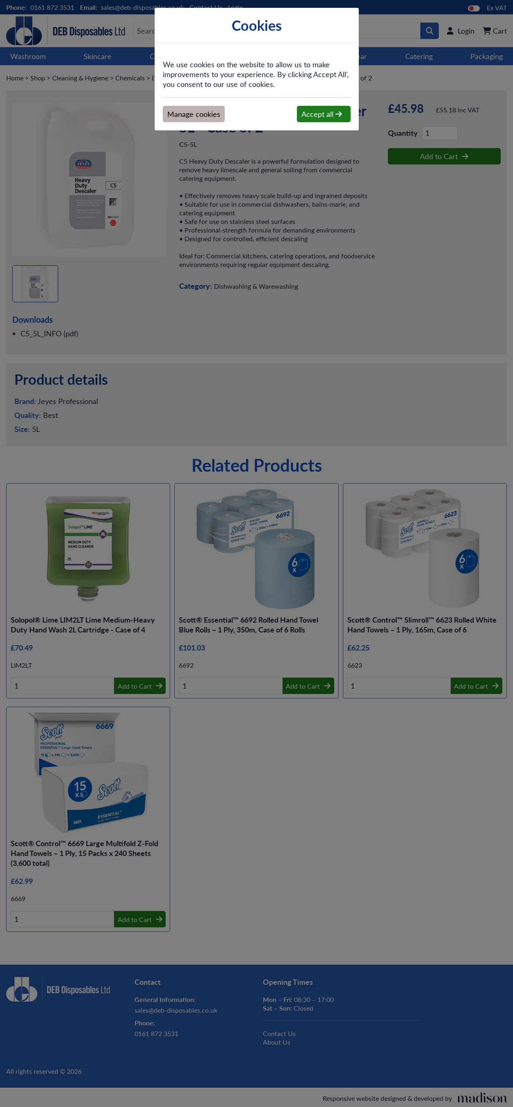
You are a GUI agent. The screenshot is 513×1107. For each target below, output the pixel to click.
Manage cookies (193, 114)
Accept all (321, 114)
